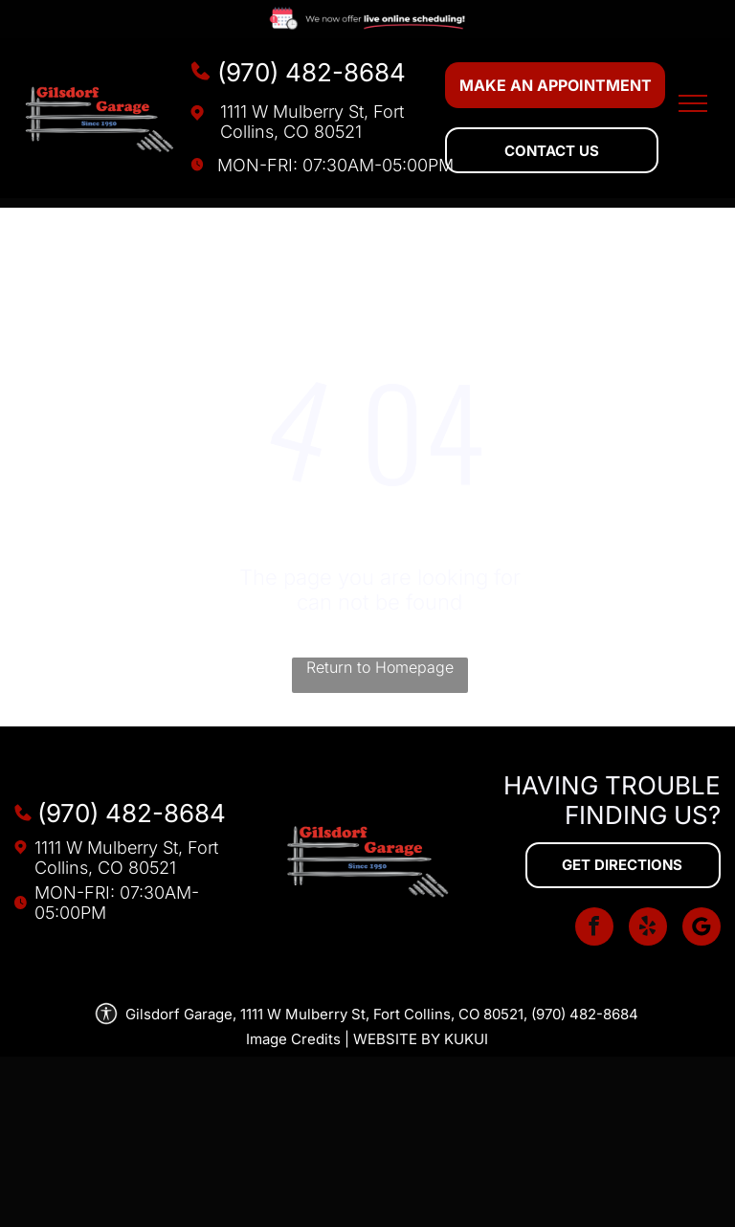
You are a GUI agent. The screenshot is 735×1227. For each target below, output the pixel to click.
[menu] (693, 103)
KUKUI (466, 1039)
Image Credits (293, 1039)
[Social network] (701, 928)
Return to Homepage (380, 667)
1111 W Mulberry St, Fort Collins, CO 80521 (312, 121)
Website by (396, 1039)
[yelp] (648, 928)
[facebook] (594, 928)
